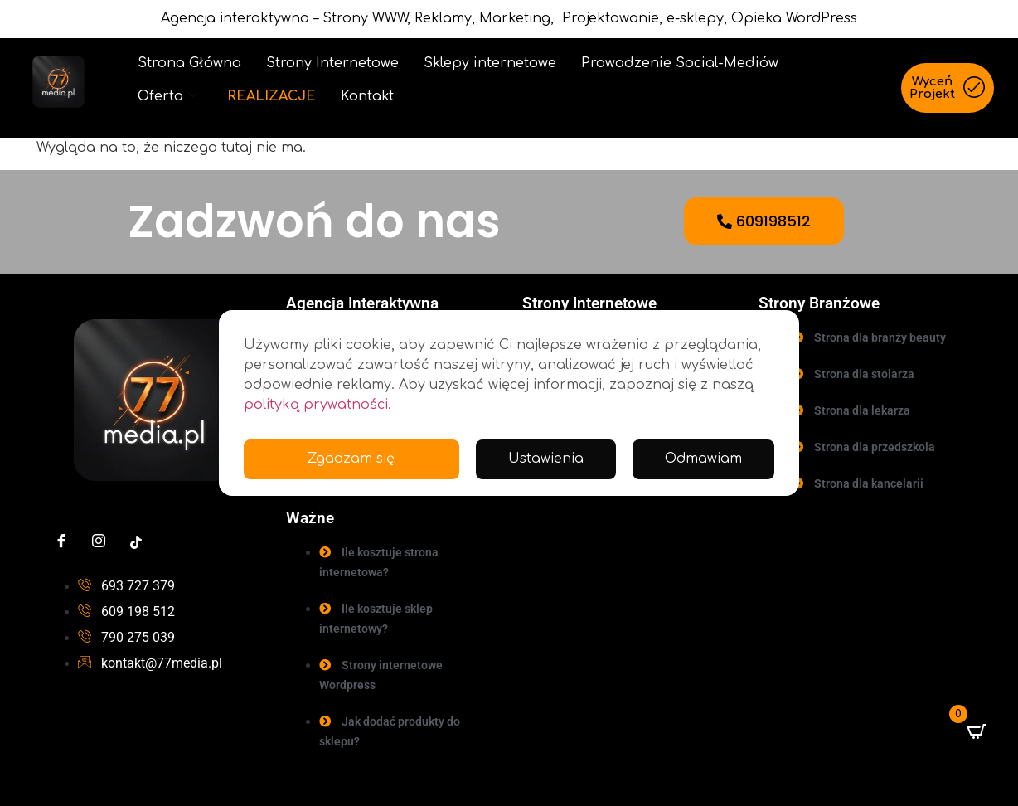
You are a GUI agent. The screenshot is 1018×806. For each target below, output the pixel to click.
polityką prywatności (316, 404)
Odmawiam (703, 459)
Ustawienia (545, 459)
